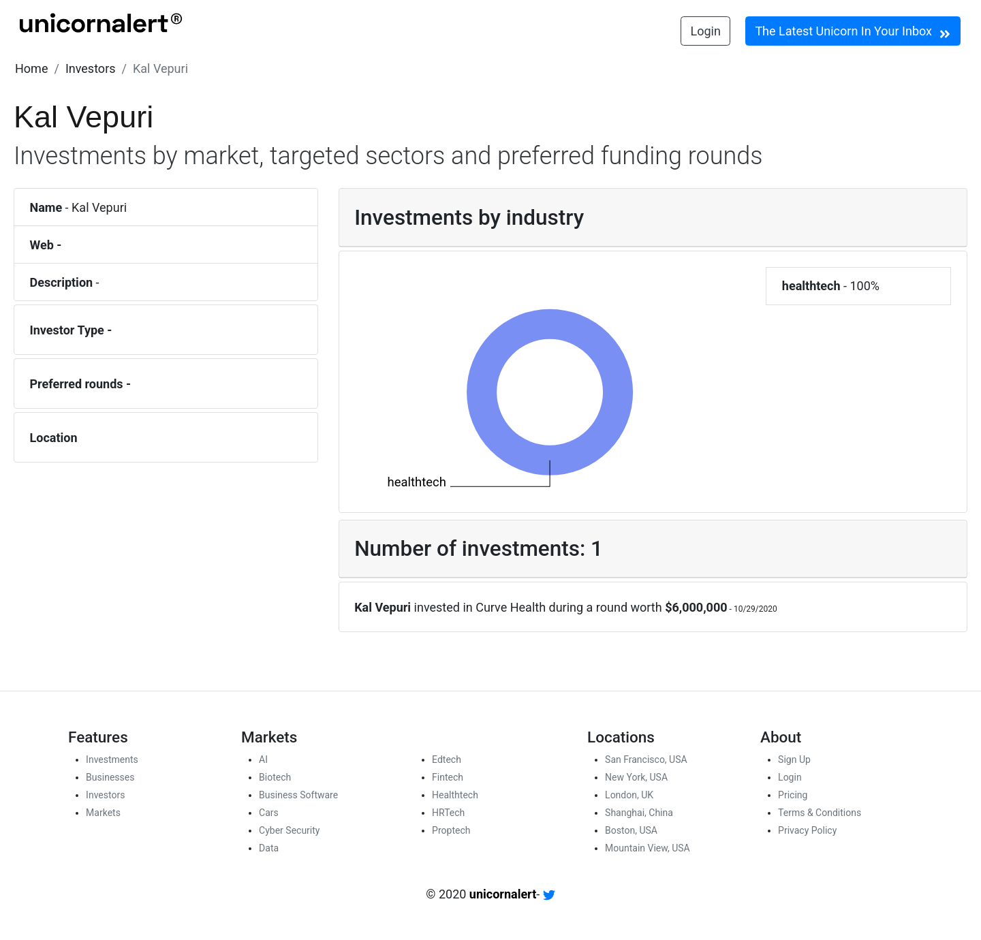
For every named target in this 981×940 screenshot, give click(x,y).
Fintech (447, 777)
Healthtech (455, 794)
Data (269, 848)
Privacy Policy (807, 830)
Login (706, 31)
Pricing (792, 794)
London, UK (629, 794)
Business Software (298, 794)
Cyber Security (289, 830)
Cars (269, 812)
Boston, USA (631, 830)
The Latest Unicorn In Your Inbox (852, 32)
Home (31, 68)
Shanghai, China (639, 812)
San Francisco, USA (646, 759)
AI (263, 759)
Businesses (110, 777)
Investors (90, 68)
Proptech (451, 830)
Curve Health (511, 607)
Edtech (446, 759)
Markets (103, 812)
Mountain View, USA (647, 848)
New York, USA (636, 777)
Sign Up (794, 759)
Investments (112, 759)
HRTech (448, 812)
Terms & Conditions (819, 812)
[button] (31, 68)
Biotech (275, 777)
